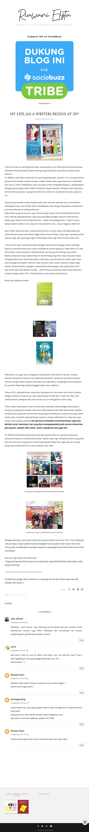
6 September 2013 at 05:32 (19, 623)
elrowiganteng (18, 699)
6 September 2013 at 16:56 (19, 651)
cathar (13, 595)
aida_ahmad (17, 618)
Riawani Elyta (17, 674)
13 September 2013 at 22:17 (20, 703)
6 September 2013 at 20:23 (19, 679)
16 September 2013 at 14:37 (20, 735)
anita (13, 646)
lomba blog (21, 595)
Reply (81, 640)
